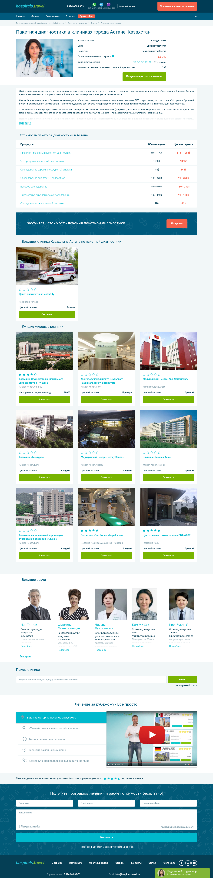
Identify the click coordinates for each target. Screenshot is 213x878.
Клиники (20, 16)
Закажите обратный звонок (119, 847)
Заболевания (53, 16)
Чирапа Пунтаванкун (104, 626)
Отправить (106, 837)
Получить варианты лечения (177, 6)
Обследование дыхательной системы (42, 203)
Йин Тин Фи (29, 624)
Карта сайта (169, 863)
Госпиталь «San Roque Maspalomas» (102, 535)
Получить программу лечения (144, 76)
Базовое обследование (33, 186)
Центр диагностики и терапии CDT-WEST (166, 535)
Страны (35, 16)
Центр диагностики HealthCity (36, 294)
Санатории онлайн (99, 863)
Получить (177, 223)
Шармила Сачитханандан (69, 626)
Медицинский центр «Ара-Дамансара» (165, 379)
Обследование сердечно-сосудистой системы (46, 169)
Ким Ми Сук (140, 624)
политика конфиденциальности (177, 827)
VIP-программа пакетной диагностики (42, 161)
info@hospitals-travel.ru (128, 874)
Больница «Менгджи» (31, 457)
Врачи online (86, 16)
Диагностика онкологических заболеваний (45, 195)
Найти (182, 679)
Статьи (152, 863)
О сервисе (57, 863)
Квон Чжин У (178, 624)
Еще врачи (25, 656)
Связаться (47, 314)
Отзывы (70, 16)
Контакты (136, 863)
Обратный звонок (127, 6)
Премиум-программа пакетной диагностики (45, 152)
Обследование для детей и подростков (42, 178)
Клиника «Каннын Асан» (157, 457)
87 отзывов (160, 62)
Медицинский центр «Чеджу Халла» (102, 457)
